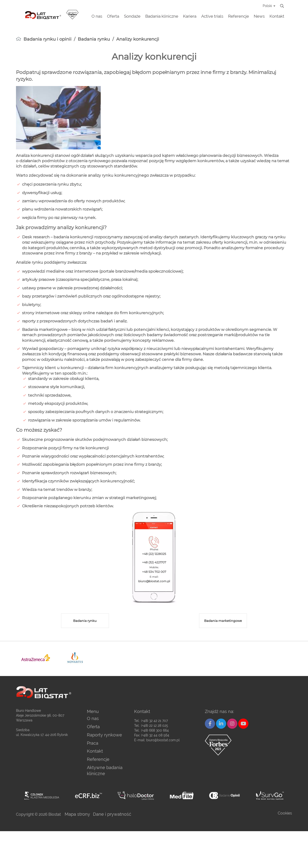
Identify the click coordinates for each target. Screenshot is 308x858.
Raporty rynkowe (104, 734)
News (259, 16)
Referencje (238, 16)
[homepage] (18, 39)
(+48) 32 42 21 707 (154, 721)
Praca (92, 743)
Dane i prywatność (112, 814)
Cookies (285, 813)
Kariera (189, 16)
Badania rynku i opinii (47, 39)
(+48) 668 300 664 (155, 730)
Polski (269, 6)
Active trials (212, 16)
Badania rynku (94, 39)
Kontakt (277, 16)
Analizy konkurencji (137, 39)
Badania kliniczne (161, 16)
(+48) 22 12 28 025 (154, 725)
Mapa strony (77, 814)
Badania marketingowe (223, 621)
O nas (97, 16)
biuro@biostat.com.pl (163, 740)
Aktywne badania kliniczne (105, 770)
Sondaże (132, 16)
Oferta (113, 16)
